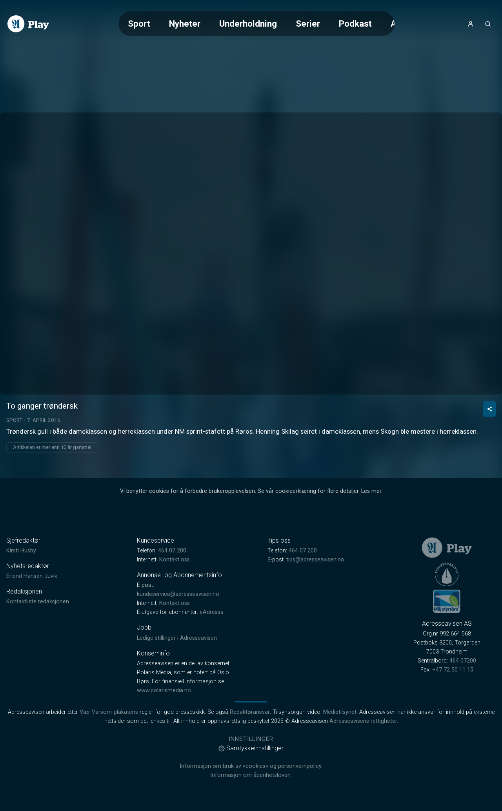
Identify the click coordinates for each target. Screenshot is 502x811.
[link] (28, 24)
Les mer (371, 491)
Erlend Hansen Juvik (31, 576)
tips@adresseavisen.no (315, 559)
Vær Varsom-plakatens (109, 712)
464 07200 (462, 660)
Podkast (355, 23)
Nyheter (184, 23)
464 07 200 (172, 550)
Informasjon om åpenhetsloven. (251, 775)
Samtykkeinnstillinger (251, 748)
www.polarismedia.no (164, 690)
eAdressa (212, 612)
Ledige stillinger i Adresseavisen (177, 638)
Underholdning (248, 23)
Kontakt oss (174, 559)
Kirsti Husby (21, 550)
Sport (139, 23)
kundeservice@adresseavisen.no (178, 594)
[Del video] (489, 409)
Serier (308, 23)
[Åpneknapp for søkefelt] (488, 24)
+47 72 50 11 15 (452, 669)
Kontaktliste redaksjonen (37, 601)
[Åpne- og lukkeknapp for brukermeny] (470, 24)
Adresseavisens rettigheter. (363, 721)
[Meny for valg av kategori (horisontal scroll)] (256, 23)
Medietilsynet (339, 712)
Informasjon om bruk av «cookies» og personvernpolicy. (251, 766)
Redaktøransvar (250, 712)
